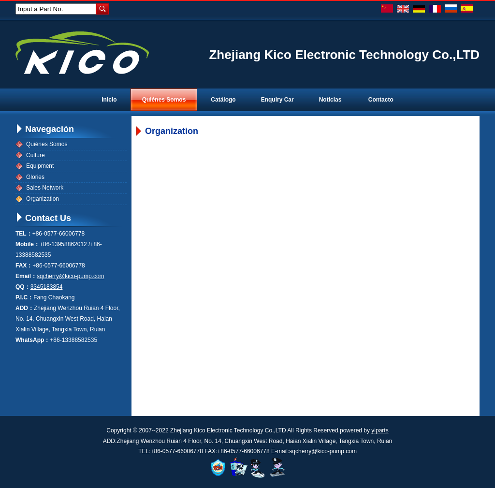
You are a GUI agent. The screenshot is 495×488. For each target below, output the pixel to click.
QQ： (22, 286)
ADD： (24, 308)
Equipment (40, 166)
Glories (35, 177)
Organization (42, 198)
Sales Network (44, 187)
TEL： (23, 233)
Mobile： (27, 244)
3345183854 (46, 286)
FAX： (23, 265)
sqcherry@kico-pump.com (70, 276)
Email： (26, 276)
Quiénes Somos (46, 144)
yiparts (379, 430)
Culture (35, 155)
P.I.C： (24, 297)
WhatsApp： (32, 340)
